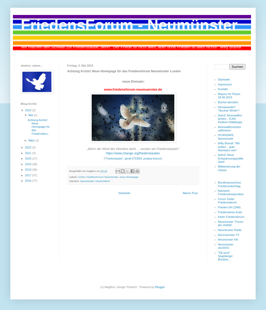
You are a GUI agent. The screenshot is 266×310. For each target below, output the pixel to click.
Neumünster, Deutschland (95, 181)
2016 (28, 180)
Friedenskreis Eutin (230, 212)
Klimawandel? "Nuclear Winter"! (229, 109)
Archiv (81, 177)
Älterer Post (190, 193)
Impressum (225, 84)
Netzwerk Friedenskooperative (231, 192)
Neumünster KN (228, 239)
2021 (28, 153)
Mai (31, 115)
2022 (28, 147)
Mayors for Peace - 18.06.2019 (230, 95)
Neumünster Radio (230, 230)
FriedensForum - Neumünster (129, 25)
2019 (28, 164)
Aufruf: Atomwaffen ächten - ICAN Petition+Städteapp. (230, 119)
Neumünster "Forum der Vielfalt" (231, 223)
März (32, 140)
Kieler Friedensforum (231, 216)
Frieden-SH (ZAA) (229, 207)
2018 (28, 169)
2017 (28, 175)
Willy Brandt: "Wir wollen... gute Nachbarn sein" (229, 147)
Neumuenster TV (228, 234)
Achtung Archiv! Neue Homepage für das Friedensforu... (39, 126)
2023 (28, 110)
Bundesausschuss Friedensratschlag (229, 184)
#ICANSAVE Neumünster (226, 136)
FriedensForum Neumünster (102, 177)
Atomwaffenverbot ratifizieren (229, 128)
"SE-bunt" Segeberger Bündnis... (225, 256)
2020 (28, 158)
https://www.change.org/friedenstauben (133, 153)
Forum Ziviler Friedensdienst (227, 200)
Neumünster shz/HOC (225, 246)
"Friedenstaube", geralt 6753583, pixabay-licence (133, 158)
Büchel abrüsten (228, 102)
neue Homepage (129, 177)
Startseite (124, 193)
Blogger (160, 287)
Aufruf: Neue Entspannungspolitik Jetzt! (230, 158)
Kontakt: (223, 89)
